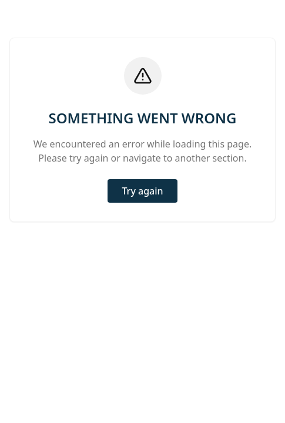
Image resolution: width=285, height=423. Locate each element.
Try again (142, 190)
